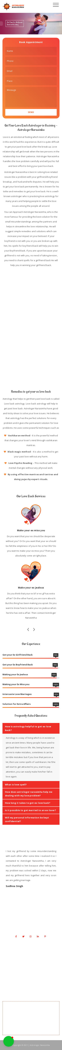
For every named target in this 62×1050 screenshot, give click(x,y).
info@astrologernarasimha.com (32, 927)
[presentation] (28, 628)
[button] (8, 1041)
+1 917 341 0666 (33, 921)
